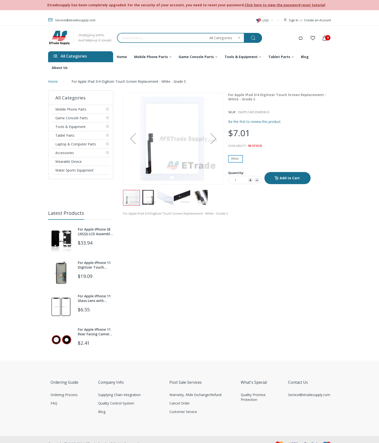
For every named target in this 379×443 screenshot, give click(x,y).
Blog (101, 411)
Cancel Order (179, 403)
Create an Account (317, 20)
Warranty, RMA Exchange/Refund (195, 394)
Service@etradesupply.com (309, 394)
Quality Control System (116, 403)
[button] (133, 138)
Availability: (237, 146)
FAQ (54, 403)
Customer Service (183, 411)
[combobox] (161, 37)
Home (53, 81)
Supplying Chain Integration (119, 394)
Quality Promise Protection (253, 397)
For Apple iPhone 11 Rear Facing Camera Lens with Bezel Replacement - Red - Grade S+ (95, 331)
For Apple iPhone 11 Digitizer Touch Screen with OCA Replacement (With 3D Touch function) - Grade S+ (95, 265)
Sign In (294, 20)
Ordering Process (64, 394)
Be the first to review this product (254, 121)
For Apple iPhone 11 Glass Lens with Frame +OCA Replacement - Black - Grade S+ (95, 298)
